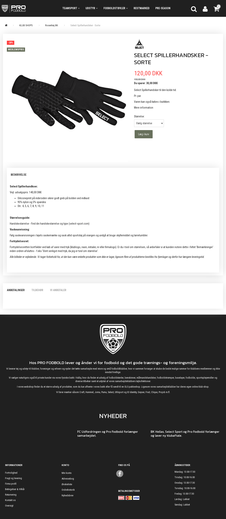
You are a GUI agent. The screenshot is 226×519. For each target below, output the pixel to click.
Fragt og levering (13, 478)
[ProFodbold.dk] (28, 8)
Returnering (10, 494)
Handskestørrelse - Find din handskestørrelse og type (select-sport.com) (49, 223)
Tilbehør (37, 290)
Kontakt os (10, 500)
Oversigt (9, 505)
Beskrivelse (18, 174)
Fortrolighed (11, 472)
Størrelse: (139, 116)
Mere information (143, 107)
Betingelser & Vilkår (15, 489)
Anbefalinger (16, 290)
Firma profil (10, 483)
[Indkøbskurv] (217, 8)
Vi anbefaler (58, 290)
